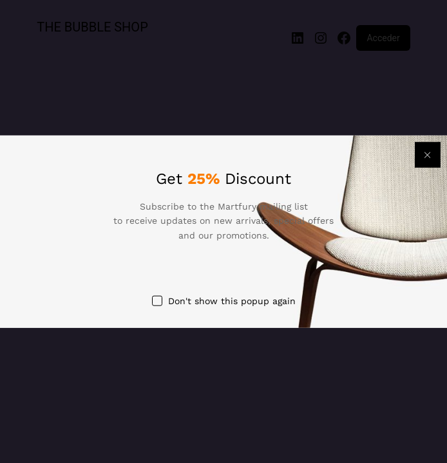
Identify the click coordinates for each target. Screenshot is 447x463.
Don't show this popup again (232, 301)
